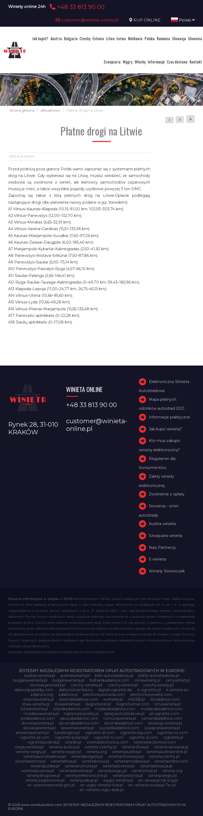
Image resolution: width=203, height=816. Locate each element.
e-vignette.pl (149, 689)
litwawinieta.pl (67, 704)
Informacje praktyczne (169, 417)
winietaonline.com (171, 761)
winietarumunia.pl (81, 766)
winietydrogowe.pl (43, 775)
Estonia (98, 38)
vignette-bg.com (136, 732)
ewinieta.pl (113, 699)
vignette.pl (173, 737)
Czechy (85, 38)
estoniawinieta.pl (38, 699)
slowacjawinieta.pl (39, 728)
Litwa (110, 38)
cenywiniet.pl (178, 680)
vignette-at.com (100, 732)
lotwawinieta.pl (34, 708)
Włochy (140, 62)
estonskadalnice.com (78, 699)
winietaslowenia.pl (37, 770)
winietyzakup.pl (84, 780)
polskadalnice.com (38, 718)
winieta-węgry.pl (66, 751)
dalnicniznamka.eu (76, 689)
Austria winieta (162, 523)
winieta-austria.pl (64, 747)
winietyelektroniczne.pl (86, 775)
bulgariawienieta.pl (30, 680)
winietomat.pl (144, 770)
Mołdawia (135, 38)
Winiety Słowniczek (167, 571)
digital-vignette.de (115, 689)
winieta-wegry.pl (31, 751)
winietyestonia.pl (128, 775)
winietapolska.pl (45, 766)
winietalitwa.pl (64, 761)
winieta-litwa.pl (135, 747)
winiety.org (172, 770)
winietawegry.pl (112, 770)
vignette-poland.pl (71, 737)
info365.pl (136, 699)
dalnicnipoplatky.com (34, 689)
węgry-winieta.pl (118, 780)
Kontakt (196, 62)
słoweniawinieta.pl (32, 732)
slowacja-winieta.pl (165, 723)
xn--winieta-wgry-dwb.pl (101, 789)
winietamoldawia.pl (131, 761)
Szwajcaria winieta (165, 535)
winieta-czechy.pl (101, 747)
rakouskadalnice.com (79, 718)
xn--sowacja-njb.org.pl (158, 780)
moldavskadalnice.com (162, 708)
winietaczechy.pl (164, 756)
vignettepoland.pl (43, 742)
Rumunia (163, 38)
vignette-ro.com (109, 737)
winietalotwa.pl (95, 761)
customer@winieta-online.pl (87, 19)
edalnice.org (42, 694)
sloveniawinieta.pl (37, 723)
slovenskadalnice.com (79, 723)
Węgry (127, 62)
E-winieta (157, 559)
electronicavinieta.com (104, 694)
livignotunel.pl (98, 704)
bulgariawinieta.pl (68, 680)
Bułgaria (70, 38)
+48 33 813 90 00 (76, 6)
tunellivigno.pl (67, 732)
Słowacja (179, 38)
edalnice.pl (68, 694)
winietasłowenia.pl (76, 770)
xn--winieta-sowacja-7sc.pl (152, 785)
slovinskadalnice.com (123, 723)
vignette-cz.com (172, 732)
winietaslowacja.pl (156, 766)
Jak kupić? (40, 38)
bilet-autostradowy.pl (114, 675)
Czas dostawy (177, 62)
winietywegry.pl (162, 775)
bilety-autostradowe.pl (159, 675)
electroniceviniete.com (151, 694)
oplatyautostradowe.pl (124, 713)
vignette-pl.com (34, 737)
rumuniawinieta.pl (120, 718)
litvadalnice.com (165, 699)
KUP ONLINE (146, 19)
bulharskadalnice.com (109, 680)
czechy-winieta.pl (86, 685)
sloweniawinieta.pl (77, 728)
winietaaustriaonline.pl (167, 751)
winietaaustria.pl (126, 751)
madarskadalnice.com (115, 708)
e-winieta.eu (177, 689)
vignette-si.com (143, 737)
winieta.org (96, 751)
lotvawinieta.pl (168, 704)
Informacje (156, 62)
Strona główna (22, 110)
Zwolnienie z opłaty (166, 494)
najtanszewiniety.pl (81, 713)
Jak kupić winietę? (165, 429)
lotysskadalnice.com (71, 708)
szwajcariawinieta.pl (162, 728)
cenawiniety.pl (147, 680)
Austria (56, 38)
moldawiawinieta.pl (41, 713)
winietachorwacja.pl (126, 756)
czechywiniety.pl (158, 685)
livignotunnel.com (132, 704)
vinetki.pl (73, 742)
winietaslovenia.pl (119, 766)
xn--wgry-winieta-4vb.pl (101, 785)
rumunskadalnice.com (161, 718)
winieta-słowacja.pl (171, 747)
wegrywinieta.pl (29, 747)
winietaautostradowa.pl (45, 756)
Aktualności (50, 110)
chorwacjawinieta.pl (47, 685)
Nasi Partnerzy (162, 547)
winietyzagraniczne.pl (44, 780)
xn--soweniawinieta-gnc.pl (51, 785)
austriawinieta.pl (75, 675)
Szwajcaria (112, 62)
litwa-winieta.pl (35, 704)
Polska (150, 38)
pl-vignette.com (164, 713)
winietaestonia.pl (30, 761)
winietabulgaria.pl (87, 756)
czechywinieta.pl (123, 685)
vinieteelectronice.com (154, 742)
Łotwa (121, 38)
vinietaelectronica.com (107, 742)
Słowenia (195, 38)
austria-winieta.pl (39, 675)
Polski (183, 19)
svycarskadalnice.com (119, 728)
